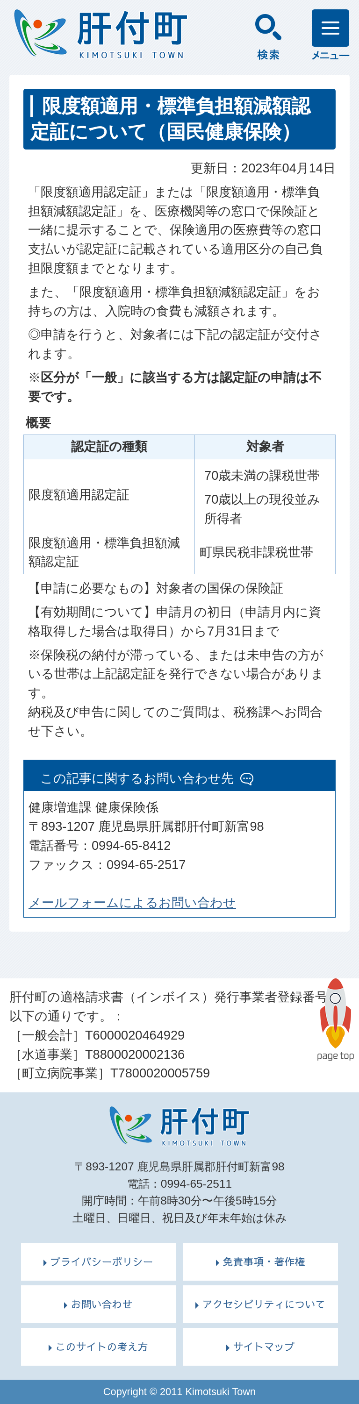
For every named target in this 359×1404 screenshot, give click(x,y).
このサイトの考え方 (101, 1347)
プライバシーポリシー (101, 1261)
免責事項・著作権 (264, 1261)
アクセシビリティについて (263, 1304)
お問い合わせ (101, 1304)
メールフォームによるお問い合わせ (132, 902)
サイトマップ (263, 1347)
